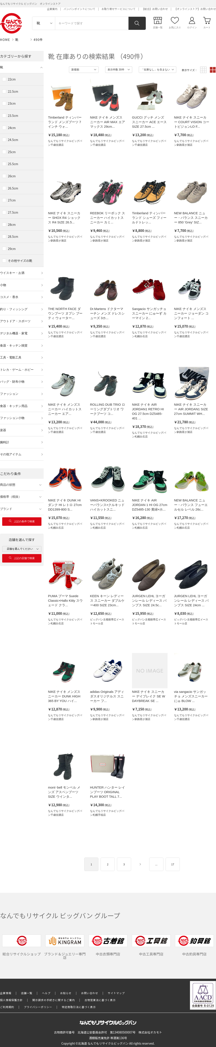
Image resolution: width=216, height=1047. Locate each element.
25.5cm (13, 164)
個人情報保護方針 (11, 1000)
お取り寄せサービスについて (118, 9)
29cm (12, 248)
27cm (12, 200)
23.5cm (13, 115)
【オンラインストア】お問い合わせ (195, 9)
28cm (12, 224)
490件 (38, 39)
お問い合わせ (89, 993)
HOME (5, 39)
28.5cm (13, 236)
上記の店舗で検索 (22, 558)
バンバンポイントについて (79, 9)
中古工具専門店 (151, 946)
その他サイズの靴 (20, 260)
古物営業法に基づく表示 (100, 1000)
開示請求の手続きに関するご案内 (53, 1000)
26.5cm (13, 188)
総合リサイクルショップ (21, 946)
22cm (12, 79)
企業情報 (5, 993)
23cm (12, 103)
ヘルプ (46, 993)
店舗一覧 (26, 993)
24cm (12, 128)
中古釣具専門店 (194, 946)
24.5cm (13, 139)
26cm (12, 176)
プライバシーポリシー (38, 1007)
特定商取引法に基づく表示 (79, 1007)
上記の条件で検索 (22, 521)
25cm (12, 152)
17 (172, 864)
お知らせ (66, 993)
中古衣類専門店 (108, 946)
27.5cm (13, 212)
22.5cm (13, 91)
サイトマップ (116, 993)
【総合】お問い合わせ (155, 9)
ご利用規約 (7, 1007)
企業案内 (52, 9)
